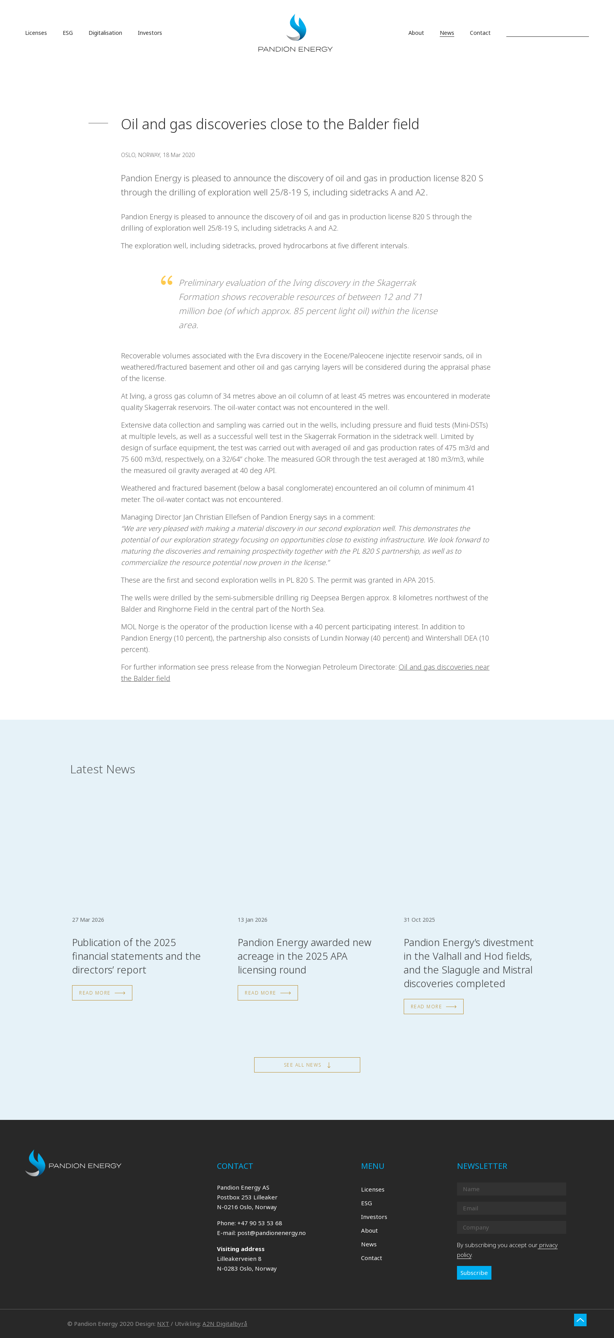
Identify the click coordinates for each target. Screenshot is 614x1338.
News (369, 1244)
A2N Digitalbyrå (224, 1323)
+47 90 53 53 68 (259, 1223)
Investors (374, 1217)
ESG (366, 1203)
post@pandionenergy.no (271, 1233)
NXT (163, 1323)
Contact (371, 1258)
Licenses (373, 1189)
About (369, 1230)
